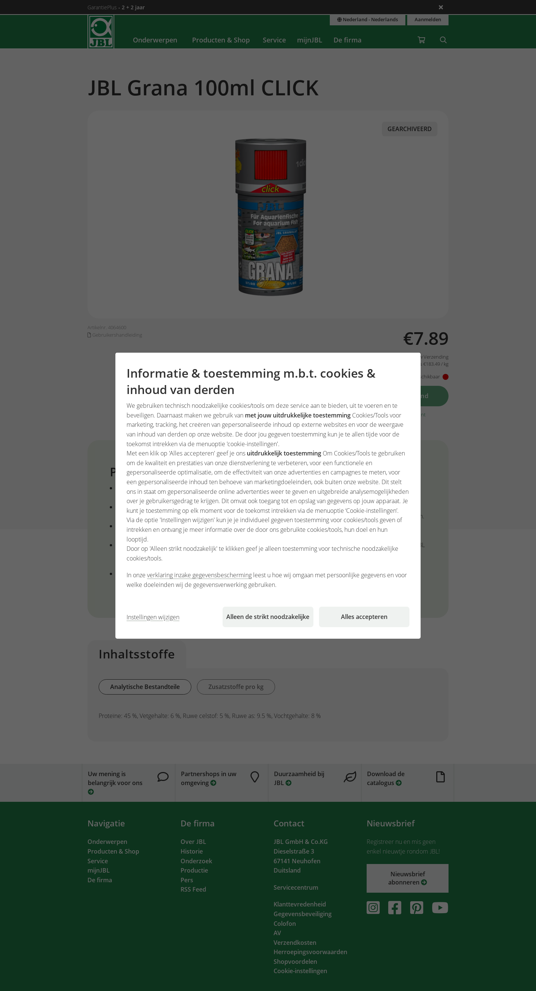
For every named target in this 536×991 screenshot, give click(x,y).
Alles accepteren (364, 617)
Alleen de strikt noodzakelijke (267, 617)
